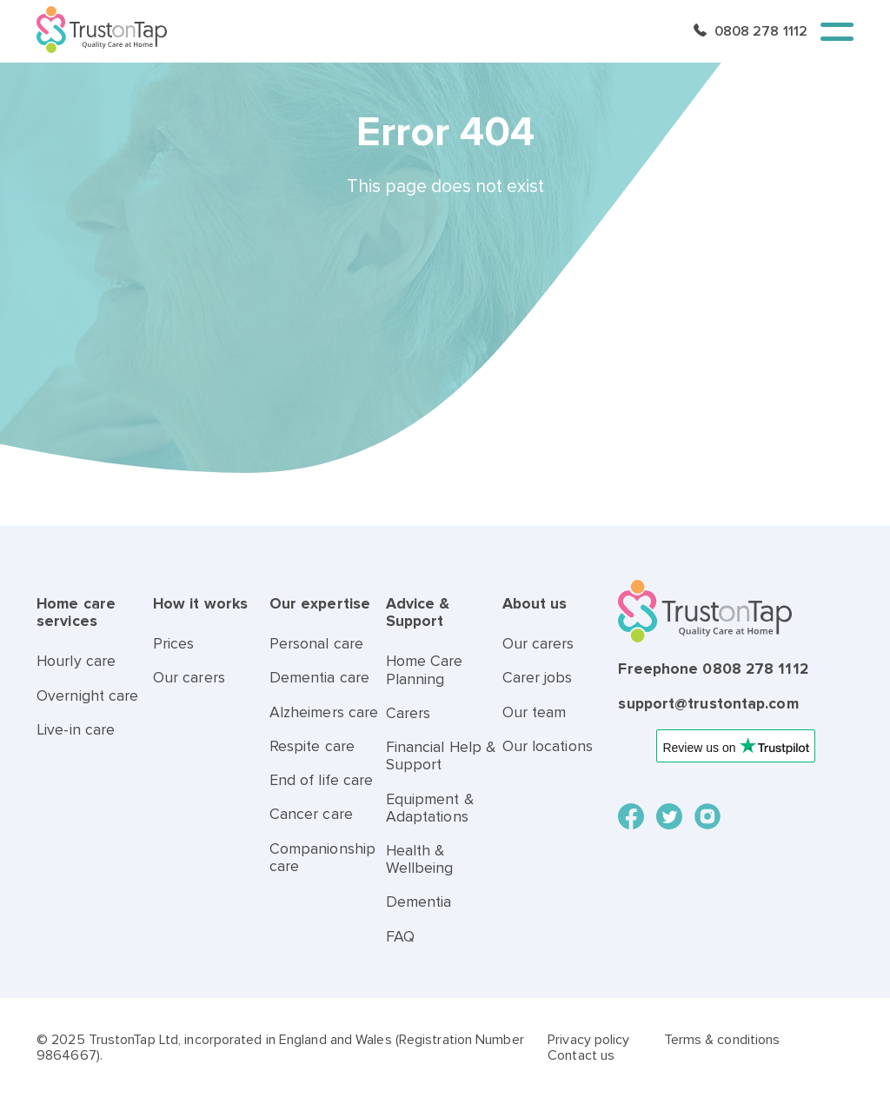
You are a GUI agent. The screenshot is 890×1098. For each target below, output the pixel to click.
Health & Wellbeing (420, 859)
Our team (534, 712)
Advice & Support (418, 612)
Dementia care (319, 678)
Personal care (316, 644)
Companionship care (322, 857)
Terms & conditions (722, 1039)
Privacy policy (588, 1039)
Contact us (581, 1055)
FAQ (400, 937)
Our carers (189, 678)
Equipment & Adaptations (430, 808)
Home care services (76, 612)
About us (535, 604)
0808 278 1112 (760, 31)
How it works (200, 604)
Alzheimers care (324, 712)
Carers (408, 713)
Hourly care (76, 661)
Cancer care (311, 814)
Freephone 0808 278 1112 (712, 669)
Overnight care (87, 696)
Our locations (547, 746)
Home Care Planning (424, 670)
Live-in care (76, 730)
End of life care (321, 780)
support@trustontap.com (708, 704)
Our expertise (319, 604)
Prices (174, 644)
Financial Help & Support (441, 756)
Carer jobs (537, 678)
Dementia (419, 902)
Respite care (312, 746)
